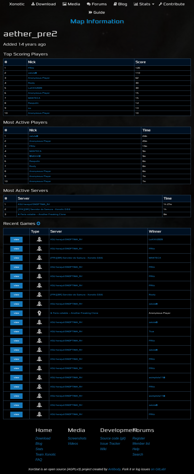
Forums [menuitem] (97, 4)
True (151, 331)
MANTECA (34, 98)
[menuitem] (17, 4)
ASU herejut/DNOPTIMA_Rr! (34, 204)
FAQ (39, 459)
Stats (39, 449)
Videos (73, 443)
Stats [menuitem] (142, 4)
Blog (39, 443)
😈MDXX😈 (35, 156)
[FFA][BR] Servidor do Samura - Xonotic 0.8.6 (44, 209)
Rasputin (33, 103)
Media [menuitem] (71, 4)
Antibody (114, 469)
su (29, 108)
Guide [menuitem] (97, 12)
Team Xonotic (46, 454)
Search (137, 454)
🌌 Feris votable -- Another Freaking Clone (42, 214)
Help (135, 449)
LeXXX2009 (35, 88)
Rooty (31, 83)
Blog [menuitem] (120, 4)
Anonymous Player (39, 78)
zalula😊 (32, 73)
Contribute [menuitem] (172, 4)
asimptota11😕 (157, 377)
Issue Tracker (110, 443)
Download (43, 438)
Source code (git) (113, 438)
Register (138, 438)
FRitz (31, 68)
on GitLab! (158, 469)
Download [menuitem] (43, 4)
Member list (141, 443)
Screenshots (77, 438)
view (16, 239)
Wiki (103, 449)
